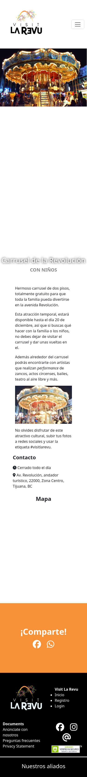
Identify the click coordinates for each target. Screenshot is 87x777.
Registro (62, 700)
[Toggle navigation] (77, 24)
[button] (43, 467)
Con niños (43, 270)
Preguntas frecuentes (21, 740)
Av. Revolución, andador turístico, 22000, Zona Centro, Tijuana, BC (38, 481)
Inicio (59, 694)
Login (59, 706)
